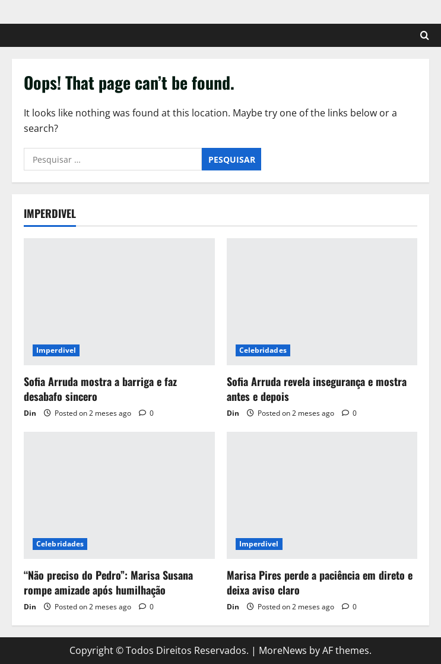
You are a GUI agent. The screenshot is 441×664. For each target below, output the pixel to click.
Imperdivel (56, 350)
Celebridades (263, 350)
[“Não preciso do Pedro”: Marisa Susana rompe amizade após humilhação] (119, 495)
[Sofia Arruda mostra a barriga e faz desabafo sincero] (119, 301)
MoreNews (283, 650)
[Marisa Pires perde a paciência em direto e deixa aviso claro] (322, 495)
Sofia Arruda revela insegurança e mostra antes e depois (317, 389)
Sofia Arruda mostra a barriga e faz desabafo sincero (100, 389)
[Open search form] (424, 35)
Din (30, 413)
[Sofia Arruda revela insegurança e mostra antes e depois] (322, 301)
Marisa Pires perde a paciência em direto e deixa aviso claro (320, 582)
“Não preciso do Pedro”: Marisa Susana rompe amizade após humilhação (108, 582)
